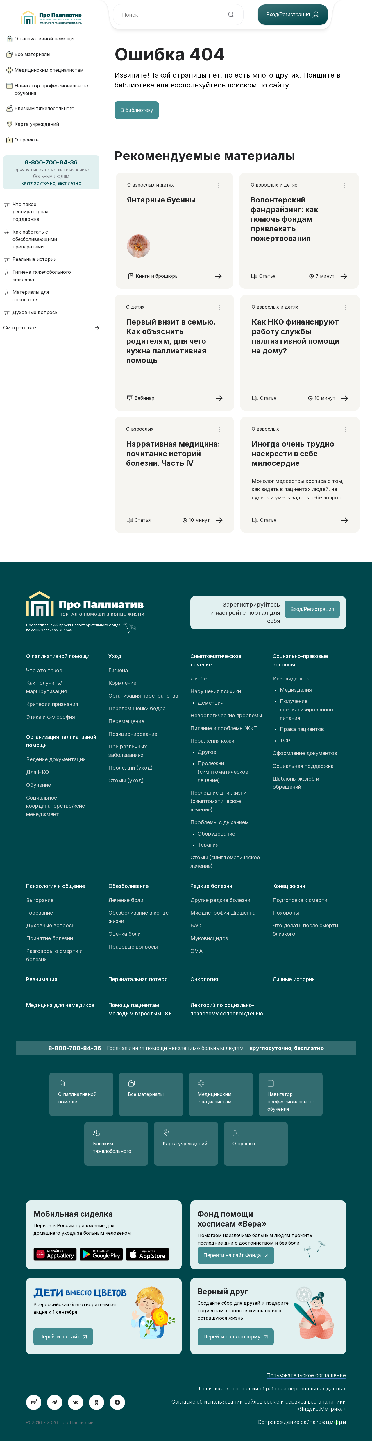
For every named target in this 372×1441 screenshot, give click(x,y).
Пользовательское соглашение (306, 1375)
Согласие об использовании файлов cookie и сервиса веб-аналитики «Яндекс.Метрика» (258, 1405)
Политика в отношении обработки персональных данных (272, 1389)
